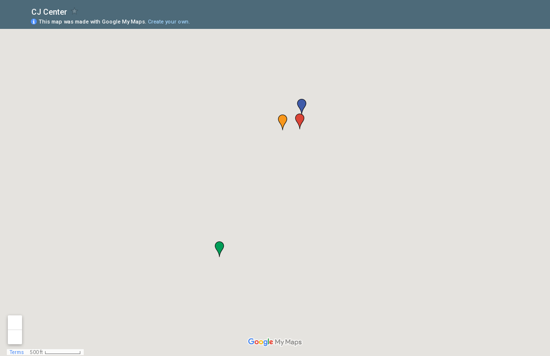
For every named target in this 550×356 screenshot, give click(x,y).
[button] (282, 122)
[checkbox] (74, 11)
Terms (17, 352)
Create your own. (169, 22)
